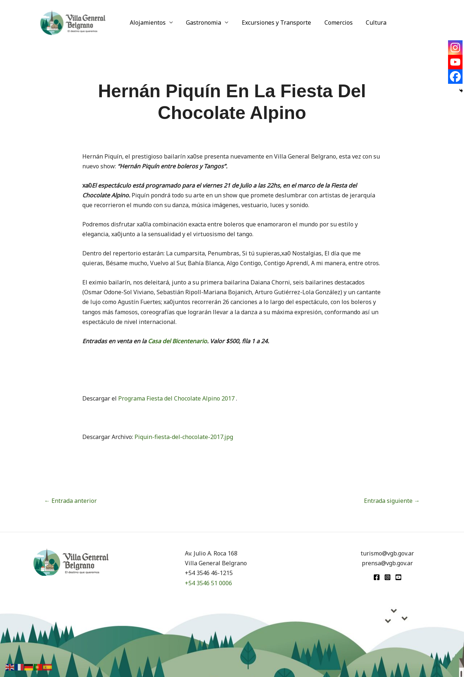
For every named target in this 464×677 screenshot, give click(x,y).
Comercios (333, 22)
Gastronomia (201, 22)
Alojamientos (147, 22)
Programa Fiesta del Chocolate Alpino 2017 (177, 398)
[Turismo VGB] (73, 22)
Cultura (369, 22)
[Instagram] (455, 47)
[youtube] (398, 577)
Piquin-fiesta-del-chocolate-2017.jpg (183, 437)
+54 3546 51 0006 (208, 583)
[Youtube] (455, 62)
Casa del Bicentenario (176, 341)
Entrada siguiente (392, 501)
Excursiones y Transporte (272, 22)
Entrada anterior (70, 501)
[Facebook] (455, 76)
